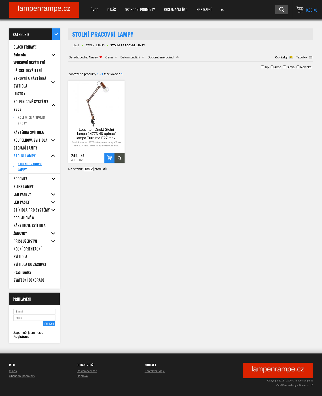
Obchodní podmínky (140, 9)
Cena (109, 57)
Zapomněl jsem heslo (28, 332)
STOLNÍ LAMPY (95, 45)
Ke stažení (204, 9)
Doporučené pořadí (161, 57)
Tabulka (301, 57)
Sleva (290, 67)
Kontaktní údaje (155, 371)
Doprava (82, 376)
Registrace (21, 336)
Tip (267, 67)
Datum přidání (130, 57)
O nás (111, 9)
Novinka (305, 67)
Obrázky (281, 57)
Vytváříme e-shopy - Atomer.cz (294, 385)
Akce (277, 67)
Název (93, 57)
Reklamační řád (176, 9)
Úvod (94, 9)
